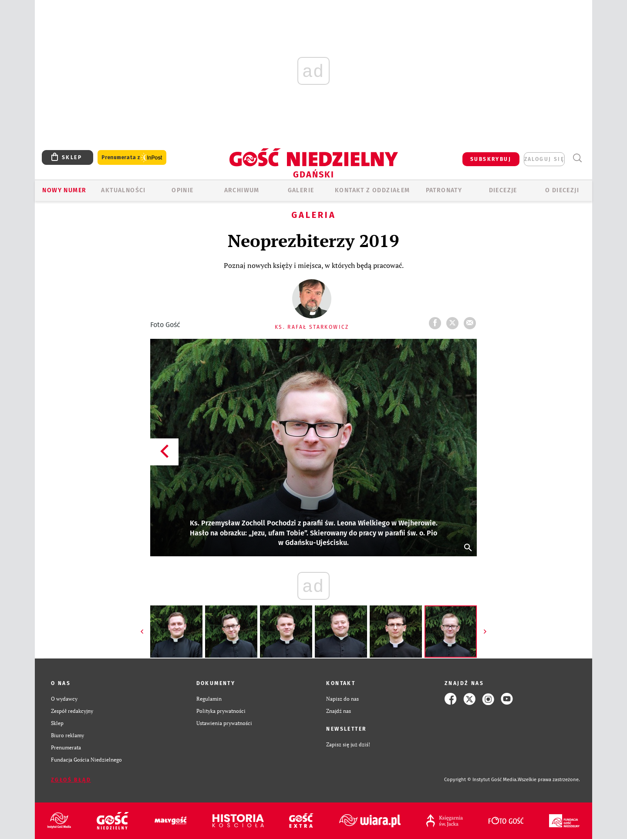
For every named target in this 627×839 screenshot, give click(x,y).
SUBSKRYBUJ (490, 159)
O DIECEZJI (562, 190)
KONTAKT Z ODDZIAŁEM (372, 190)
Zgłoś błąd (71, 780)
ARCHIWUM (242, 190)
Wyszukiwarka (577, 158)
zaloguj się (544, 159)
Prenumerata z (131, 158)
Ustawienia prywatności (224, 723)
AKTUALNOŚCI (123, 190)
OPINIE (182, 190)
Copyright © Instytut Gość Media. (481, 779)
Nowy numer (64, 190)
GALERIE (301, 190)
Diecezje (503, 190)
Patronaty (444, 190)
